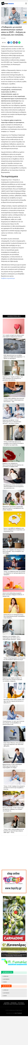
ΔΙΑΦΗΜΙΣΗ (6, 1031)
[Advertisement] (14, 58)
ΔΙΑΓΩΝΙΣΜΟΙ (6, 1008)
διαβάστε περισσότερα (8, 307)
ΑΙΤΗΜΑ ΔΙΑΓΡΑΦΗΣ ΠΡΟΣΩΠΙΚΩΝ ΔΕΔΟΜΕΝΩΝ (14, 1033)
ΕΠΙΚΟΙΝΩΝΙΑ (14, 1031)
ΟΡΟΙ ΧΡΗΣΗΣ (21, 1031)
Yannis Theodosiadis (18, 1042)
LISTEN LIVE (5, 1005)
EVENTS (5, 1010)
